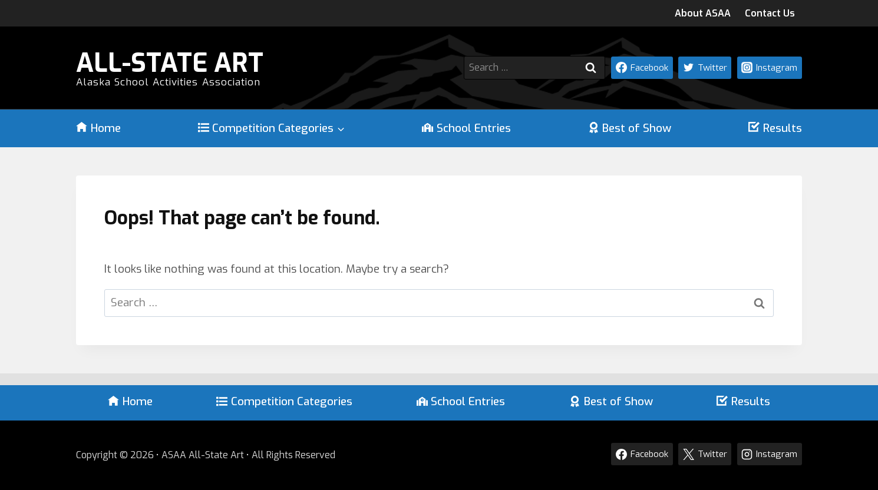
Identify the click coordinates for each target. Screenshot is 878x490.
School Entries (466, 128)
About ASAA (703, 13)
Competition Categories (284, 401)
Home (98, 128)
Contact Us (770, 13)
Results (775, 128)
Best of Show (630, 128)
